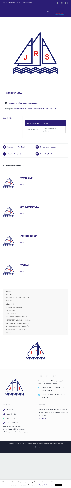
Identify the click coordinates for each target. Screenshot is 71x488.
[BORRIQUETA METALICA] (9, 212)
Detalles (22, 184)
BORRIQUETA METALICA (29, 207)
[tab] (11, 118)
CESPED (9, 333)
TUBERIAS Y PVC (11, 314)
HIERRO (8, 291)
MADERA (9, 294)
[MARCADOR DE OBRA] (9, 241)
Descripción (7, 118)
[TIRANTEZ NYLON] (9, 183)
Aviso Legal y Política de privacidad (42, 443)
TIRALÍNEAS (24, 265)
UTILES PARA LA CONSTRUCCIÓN (44, 109)
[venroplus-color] (59, 8)
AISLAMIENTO (11, 304)
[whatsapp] (62, 3)
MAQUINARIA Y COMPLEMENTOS (17, 323)
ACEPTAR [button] (58, 485)
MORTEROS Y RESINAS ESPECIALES (18, 320)
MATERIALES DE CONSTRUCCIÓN (17, 298)
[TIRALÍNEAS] (9, 270)
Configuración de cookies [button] (45, 485)
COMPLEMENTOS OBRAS (23, 109)
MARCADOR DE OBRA (28, 236)
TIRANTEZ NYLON (26, 178)
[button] (38, 103)
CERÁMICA (9, 301)
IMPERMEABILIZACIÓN (14, 307)
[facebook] (57, 3)
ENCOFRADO (10, 310)
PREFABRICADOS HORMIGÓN (16, 317)
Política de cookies (58, 443)
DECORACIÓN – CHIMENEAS (16, 330)
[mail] (66, 3)
